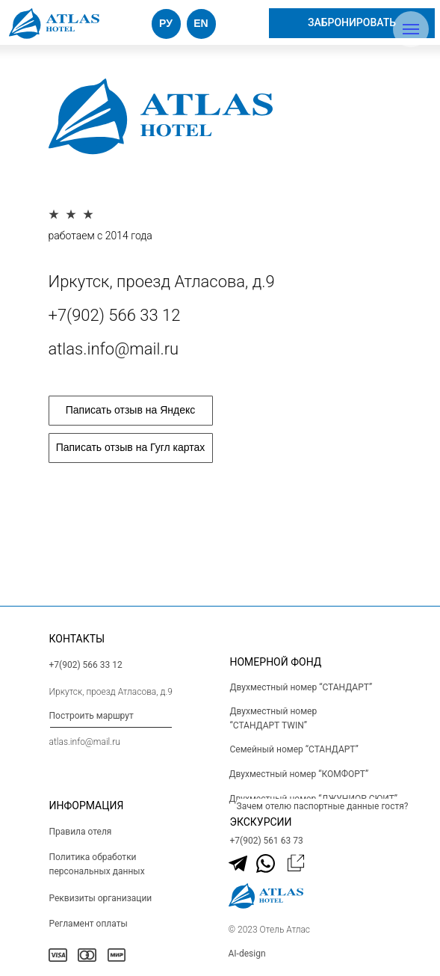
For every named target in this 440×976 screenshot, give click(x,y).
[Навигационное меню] (411, 29)
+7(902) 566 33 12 (115, 315)
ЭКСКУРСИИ (261, 822)
